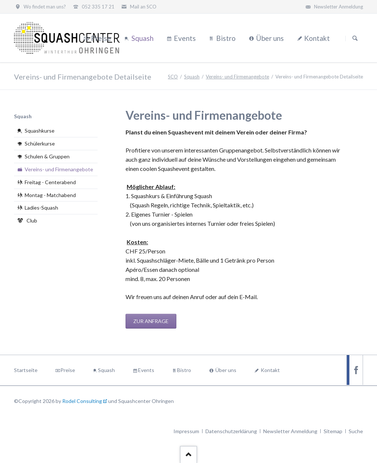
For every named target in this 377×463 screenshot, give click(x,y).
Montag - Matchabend (50, 195)
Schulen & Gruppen (47, 156)
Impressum (186, 431)
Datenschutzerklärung (231, 431)
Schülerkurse (40, 143)
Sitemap (333, 431)
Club (32, 220)
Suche (356, 431)
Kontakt (270, 370)
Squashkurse (39, 130)
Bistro (184, 370)
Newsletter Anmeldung (290, 431)
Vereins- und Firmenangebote (237, 77)
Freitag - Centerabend (50, 182)
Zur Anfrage (151, 321)
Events (146, 370)
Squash (192, 77)
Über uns (225, 370)
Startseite (26, 370)
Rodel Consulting (82, 401)
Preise (67, 370)
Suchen (355, 38)
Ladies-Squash (41, 207)
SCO (173, 77)
